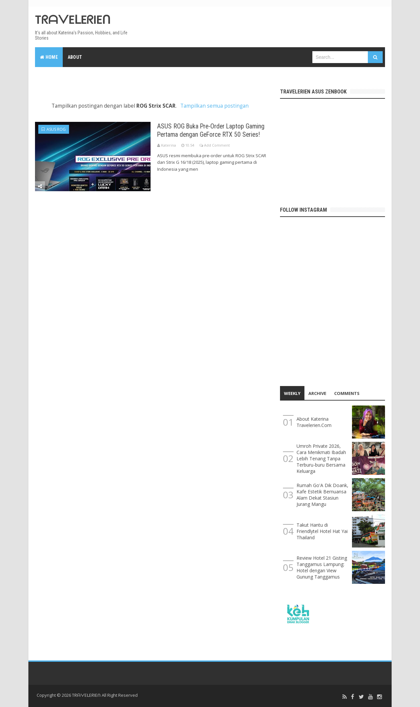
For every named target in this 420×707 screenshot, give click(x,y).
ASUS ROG (54, 129)
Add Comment (217, 153)
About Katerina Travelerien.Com (314, 422)
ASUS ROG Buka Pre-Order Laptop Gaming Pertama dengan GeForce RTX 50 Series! (215, 134)
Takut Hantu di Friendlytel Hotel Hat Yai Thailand (322, 531)
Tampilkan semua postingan (214, 105)
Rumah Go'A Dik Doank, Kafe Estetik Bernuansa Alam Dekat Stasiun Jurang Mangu (322, 494)
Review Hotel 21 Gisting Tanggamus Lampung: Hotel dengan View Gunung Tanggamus (322, 567)
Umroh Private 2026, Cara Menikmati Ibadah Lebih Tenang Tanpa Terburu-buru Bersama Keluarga (321, 458)
